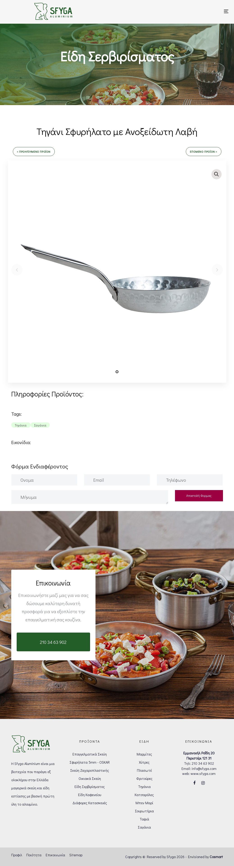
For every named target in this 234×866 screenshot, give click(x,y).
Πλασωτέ (144, 770)
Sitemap (75, 854)
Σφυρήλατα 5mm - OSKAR (90, 762)
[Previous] (17, 269)
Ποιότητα (33, 854)
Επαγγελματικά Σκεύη (90, 754)
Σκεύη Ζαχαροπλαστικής (89, 770)
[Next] (217, 269)
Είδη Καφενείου (89, 794)
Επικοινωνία (55, 854)
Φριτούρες (144, 778)
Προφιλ (16, 854)
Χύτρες (144, 762)
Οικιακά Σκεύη (90, 778)
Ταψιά (144, 819)
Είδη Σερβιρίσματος (90, 786)
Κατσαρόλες (144, 794)
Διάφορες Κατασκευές (90, 802)
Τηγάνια (144, 786)
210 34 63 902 (203, 763)
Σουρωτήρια (144, 810)
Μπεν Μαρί (144, 802)
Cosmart (216, 856)
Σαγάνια (144, 827)
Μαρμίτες (144, 754)
